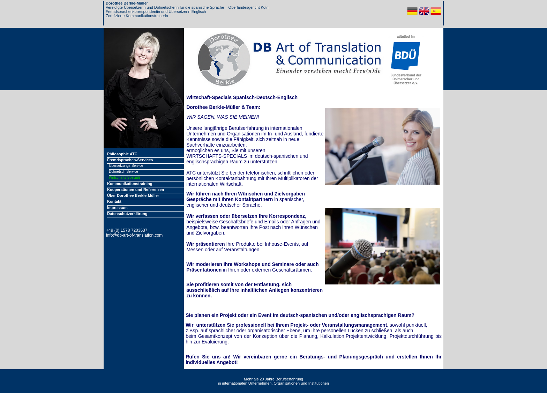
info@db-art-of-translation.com (134, 235)
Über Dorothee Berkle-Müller (133, 195)
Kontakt (114, 201)
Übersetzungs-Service (126, 166)
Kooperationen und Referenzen (135, 189)
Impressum (117, 208)
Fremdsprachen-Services (130, 160)
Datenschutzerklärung (127, 214)
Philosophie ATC (122, 154)
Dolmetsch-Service (123, 171)
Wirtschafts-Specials (125, 177)
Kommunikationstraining (129, 183)
